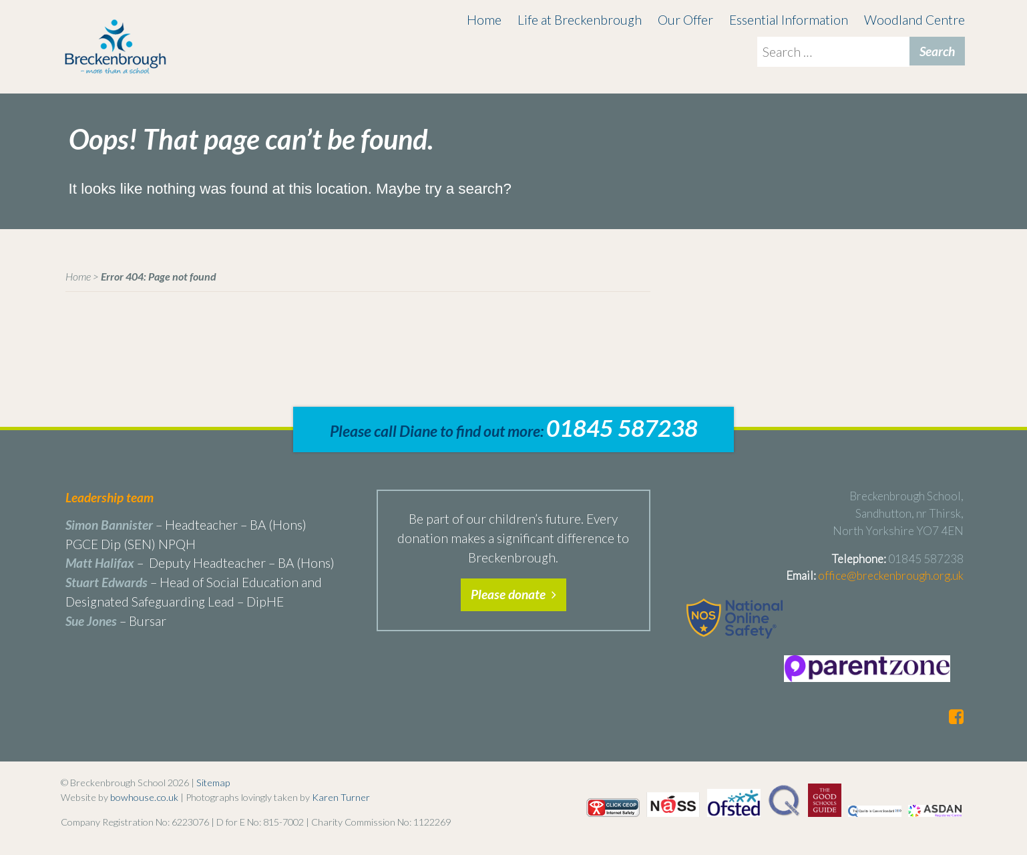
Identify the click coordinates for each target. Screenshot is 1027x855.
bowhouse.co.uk (144, 797)
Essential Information (788, 19)
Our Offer (685, 19)
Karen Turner (341, 797)
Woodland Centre (914, 19)
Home (484, 19)
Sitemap (213, 782)
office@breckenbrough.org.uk (891, 575)
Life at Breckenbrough (580, 19)
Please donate (513, 594)
